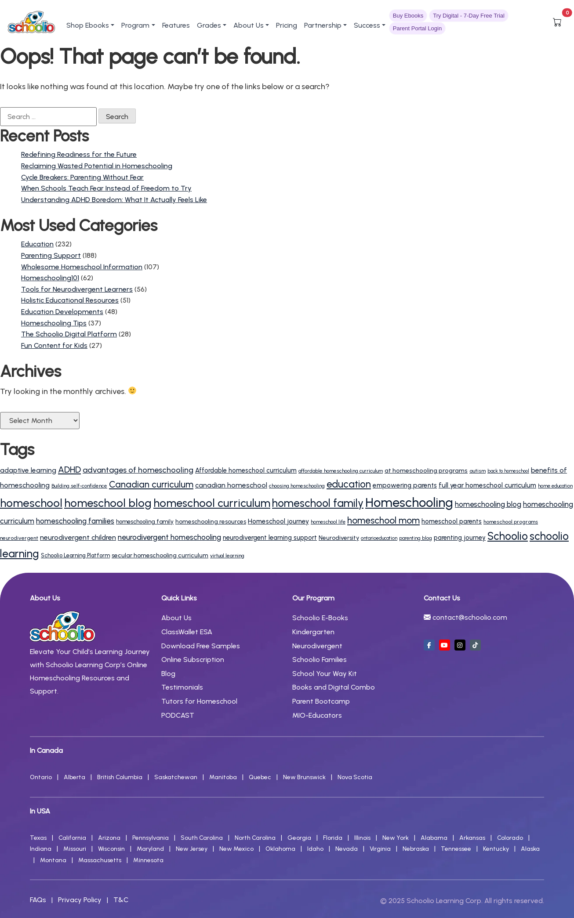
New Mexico (236, 849)
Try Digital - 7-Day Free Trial (469, 15)
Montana (53, 860)
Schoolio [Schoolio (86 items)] (507, 536)
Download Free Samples (200, 646)
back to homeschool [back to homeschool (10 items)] (508, 471)
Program (135, 25)
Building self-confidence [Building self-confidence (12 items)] (79, 486)
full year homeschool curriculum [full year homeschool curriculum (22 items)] (487, 485)
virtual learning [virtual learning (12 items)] (227, 556)
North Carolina (255, 838)
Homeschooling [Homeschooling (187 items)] (409, 502)
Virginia (380, 849)
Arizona (109, 838)
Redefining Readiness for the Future (79, 154)
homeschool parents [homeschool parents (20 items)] (451, 521)
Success (367, 25)
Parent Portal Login (417, 28)
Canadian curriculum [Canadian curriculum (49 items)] (151, 484)
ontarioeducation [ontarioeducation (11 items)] (379, 538)
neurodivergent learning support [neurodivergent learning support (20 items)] (270, 538)
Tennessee (456, 849)
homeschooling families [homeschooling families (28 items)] (75, 521)
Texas (38, 838)
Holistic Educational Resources (70, 300)
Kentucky (496, 849)
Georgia (299, 838)
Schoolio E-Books (320, 618)
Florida (332, 838)
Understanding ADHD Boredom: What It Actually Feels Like (114, 199)
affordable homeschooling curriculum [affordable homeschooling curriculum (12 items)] (340, 471)
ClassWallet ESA (186, 632)
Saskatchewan (175, 777)
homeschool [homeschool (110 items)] (31, 503)
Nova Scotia (355, 777)
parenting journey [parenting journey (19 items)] (460, 538)
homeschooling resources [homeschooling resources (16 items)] (210, 521)
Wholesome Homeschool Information (81, 267)
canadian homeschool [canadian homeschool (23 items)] (231, 485)
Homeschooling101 (50, 278)
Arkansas (472, 838)
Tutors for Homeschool (199, 701)
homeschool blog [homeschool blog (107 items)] (108, 503)
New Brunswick (304, 777)
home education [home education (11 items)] (555, 486)
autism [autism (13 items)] (477, 470)
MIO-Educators (317, 715)
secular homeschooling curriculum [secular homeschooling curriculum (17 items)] (160, 555)
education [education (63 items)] (349, 484)
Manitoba (223, 777)
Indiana (40, 849)
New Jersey (191, 849)
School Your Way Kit (324, 673)
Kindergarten (313, 632)
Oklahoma (280, 849)
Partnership (322, 25)
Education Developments (62, 311)
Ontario (41, 777)
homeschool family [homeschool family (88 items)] (317, 503)
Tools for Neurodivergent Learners (77, 289)
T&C (120, 900)
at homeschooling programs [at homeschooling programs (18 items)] (426, 470)
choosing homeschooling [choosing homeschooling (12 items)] (297, 486)
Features (176, 25)
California (72, 838)
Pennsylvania (150, 838)
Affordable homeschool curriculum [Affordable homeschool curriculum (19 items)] (246, 470)
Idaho (315, 849)
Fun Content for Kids (54, 345)
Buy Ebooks (408, 15)
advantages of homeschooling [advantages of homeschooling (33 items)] (138, 470)
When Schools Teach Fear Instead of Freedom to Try (106, 188)
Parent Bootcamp (321, 701)
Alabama (434, 838)
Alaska (530, 849)
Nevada (346, 849)
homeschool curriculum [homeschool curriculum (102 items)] (211, 503)
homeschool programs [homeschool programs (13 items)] (510, 521)
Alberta (74, 777)
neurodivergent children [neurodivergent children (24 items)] (78, 537)
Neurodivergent (317, 646)
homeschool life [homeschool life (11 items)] (328, 522)
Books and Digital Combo (333, 687)
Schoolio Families (319, 659)
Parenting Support (51, 255)
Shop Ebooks (87, 25)
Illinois (362, 838)
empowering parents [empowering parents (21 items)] (405, 485)
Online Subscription (192, 659)
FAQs (38, 900)
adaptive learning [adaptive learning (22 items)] (28, 470)
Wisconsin (111, 849)
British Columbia (119, 777)
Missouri (74, 849)
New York (395, 838)
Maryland (150, 849)
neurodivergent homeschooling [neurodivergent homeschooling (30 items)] (169, 537)
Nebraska (416, 849)
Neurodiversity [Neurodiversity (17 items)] (339, 538)
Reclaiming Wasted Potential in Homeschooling (96, 166)
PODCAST (177, 715)
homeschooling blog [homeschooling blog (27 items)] (488, 504)
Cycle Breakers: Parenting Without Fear (82, 177)
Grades (209, 25)
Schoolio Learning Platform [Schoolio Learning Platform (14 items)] (75, 555)
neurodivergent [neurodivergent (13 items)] (19, 538)
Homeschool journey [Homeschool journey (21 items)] (278, 521)
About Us (248, 25)
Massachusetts (99, 860)
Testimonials (182, 687)
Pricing (286, 25)
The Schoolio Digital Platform (69, 334)
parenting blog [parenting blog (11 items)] (415, 538)
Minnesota (148, 860)
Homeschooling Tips (54, 323)
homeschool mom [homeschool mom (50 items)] (383, 520)
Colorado (510, 838)
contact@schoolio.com (469, 617)
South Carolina (202, 838)
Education (37, 244)
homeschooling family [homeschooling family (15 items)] (145, 521)
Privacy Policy (80, 900)
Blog (168, 673)
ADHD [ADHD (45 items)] (69, 469)
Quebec (260, 777)
